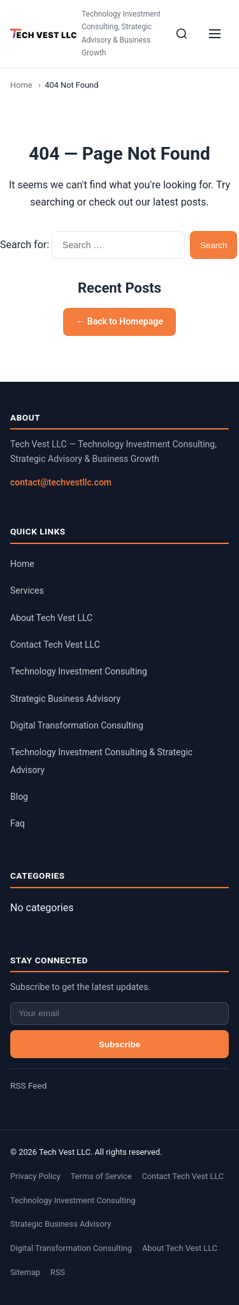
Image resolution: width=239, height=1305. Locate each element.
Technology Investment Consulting (78, 671)
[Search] (182, 34)
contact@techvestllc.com (61, 482)
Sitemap (25, 1272)
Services (27, 590)
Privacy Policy (35, 1176)
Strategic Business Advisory (65, 699)
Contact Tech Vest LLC (55, 644)
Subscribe (120, 1044)
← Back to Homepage (119, 321)
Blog (19, 797)
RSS (57, 1272)
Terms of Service (101, 1176)
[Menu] (215, 34)
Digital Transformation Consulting (76, 725)
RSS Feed (28, 1085)
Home (21, 85)
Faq (17, 823)
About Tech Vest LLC (51, 618)
